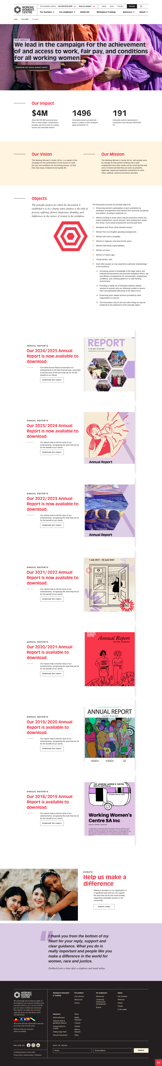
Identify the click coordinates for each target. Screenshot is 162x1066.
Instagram (33, 1045)
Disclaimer (38, 1055)
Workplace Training (106, 12)
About (142, 12)
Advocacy (127, 12)
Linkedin (38, 1045)
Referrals (84, 12)
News (104, 6)
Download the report (52, 380)
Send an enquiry (87, 6)
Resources (78, 999)
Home (16, 19)
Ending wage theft (59, 1031)
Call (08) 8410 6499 (67, 6)
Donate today (105, 906)
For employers (66, 12)
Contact (120, 6)
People (120, 1006)
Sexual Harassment (60, 1035)
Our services (79, 996)
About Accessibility (20, 1031)
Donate (132, 6)
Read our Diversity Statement (23, 1029)
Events (77, 1002)
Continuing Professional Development (101, 1002)
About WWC (25, 19)
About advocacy (59, 1017)
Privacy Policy (18, 1055)
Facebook (28, 1045)
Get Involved (122, 996)
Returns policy (28, 1055)
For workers (46, 12)
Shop (112, 6)
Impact (120, 1002)
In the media (122, 1009)
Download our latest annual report (32, 67)
